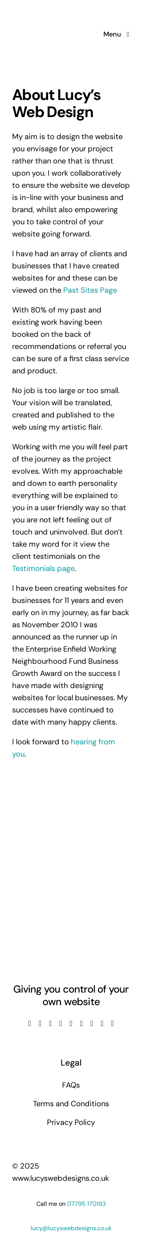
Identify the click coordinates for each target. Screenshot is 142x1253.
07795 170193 (86, 1204)
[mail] (102, 1023)
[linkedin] (71, 1023)
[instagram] (50, 1023)
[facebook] (29, 1023)
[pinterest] (91, 1023)
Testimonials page (43, 568)
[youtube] (60, 1023)
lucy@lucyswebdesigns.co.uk (71, 1228)
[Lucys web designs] (52, 11)
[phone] (112, 1023)
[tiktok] (81, 1023)
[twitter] (40, 1023)
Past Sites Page (90, 290)
